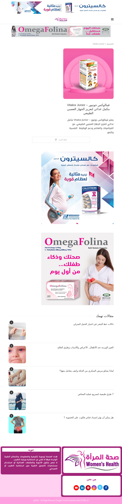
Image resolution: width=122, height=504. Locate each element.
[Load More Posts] (61, 140)
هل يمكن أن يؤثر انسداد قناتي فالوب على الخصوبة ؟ (88, 417)
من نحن (91, 479)
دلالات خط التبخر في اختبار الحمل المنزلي (93, 324)
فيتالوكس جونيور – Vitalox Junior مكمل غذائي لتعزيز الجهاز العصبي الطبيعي (88, 109)
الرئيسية (110, 44)
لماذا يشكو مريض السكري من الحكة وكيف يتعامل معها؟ (86, 371)
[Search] (9, 20)
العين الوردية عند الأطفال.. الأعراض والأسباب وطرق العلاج (85, 347)
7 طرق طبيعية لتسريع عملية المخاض (95, 394)
